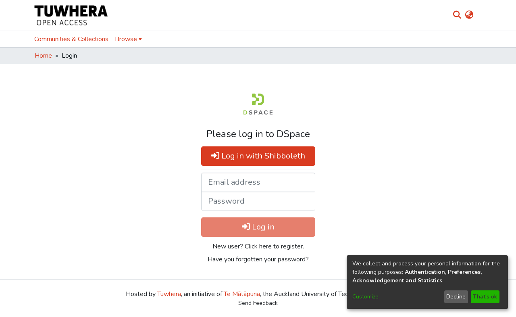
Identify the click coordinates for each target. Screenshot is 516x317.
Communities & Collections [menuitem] (71, 39)
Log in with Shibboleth (258, 155)
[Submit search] (457, 15)
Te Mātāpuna (242, 294)
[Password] (258, 201)
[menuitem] (469, 15)
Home (43, 55)
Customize (365, 296)
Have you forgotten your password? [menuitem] (258, 259)
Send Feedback (258, 303)
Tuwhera (169, 294)
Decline (456, 296)
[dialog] (427, 282)
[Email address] (258, 182)
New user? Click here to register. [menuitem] (258, 246)
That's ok (485, 296)
